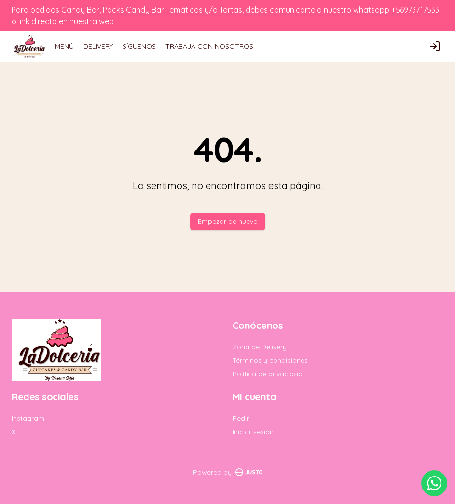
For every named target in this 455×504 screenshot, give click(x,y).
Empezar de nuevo (228, 221)
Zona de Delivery (260, 346)
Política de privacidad (268, 373)
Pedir (241, 418)
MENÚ (64, 46)
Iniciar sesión (253, 431)
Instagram (28, 418)
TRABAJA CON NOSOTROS (209, 46)
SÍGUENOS (139, 46)
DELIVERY (98, 46)
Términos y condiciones (270, 360)
